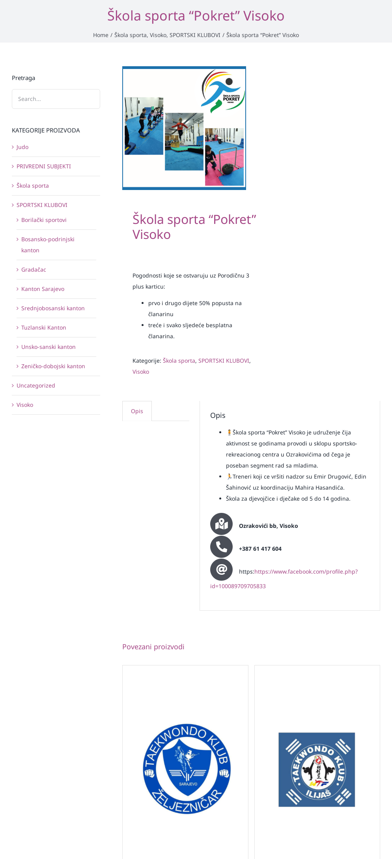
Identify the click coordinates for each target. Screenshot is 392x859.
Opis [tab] (137, 411)
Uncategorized (36, 385)
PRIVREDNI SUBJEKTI (44, 166)
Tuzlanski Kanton (43, 327)
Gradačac (33, 269)
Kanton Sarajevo (42, 289)
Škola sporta (179, 360)
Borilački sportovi (44, 220)
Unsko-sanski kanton (48, 346)
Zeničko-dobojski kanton (53, 366)
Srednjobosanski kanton (53, 308)
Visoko (141, 371)
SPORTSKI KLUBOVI (223, 360)
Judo (22, 147)
